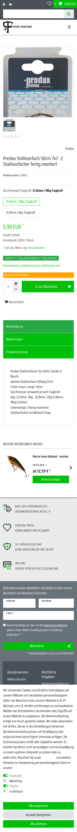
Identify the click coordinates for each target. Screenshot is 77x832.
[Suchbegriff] (33, 13)
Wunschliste (14, 302)
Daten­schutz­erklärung (26, 767)
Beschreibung (14, 326)
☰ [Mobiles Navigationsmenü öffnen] (69, 27)
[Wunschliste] (49, 4)
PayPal (14, 786)
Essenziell (15, 775)
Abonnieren (50, 645)
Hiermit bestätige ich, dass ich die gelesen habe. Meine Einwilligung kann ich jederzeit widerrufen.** (37, 630)
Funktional (16, 791)
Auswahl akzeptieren (38, 814)
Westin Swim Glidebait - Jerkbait (50, 456)
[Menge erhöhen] (16, 284)
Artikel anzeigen (51, 479)
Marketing (16, 781)
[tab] (38, 326)
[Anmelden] (4, 4)
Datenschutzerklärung (55, 683)
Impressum (49, 757)
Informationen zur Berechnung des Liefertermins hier (31, 265)
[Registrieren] (11, 4)
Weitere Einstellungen (16, 796)
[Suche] (68, 13)
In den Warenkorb (53, 286)
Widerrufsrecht (16, 679)
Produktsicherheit (17, 352)
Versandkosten (36, 247)
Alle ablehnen (38, 823)
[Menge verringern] (16, 289)
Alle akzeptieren (38, 805)
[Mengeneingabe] (8, 286)
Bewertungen (14, 339)
